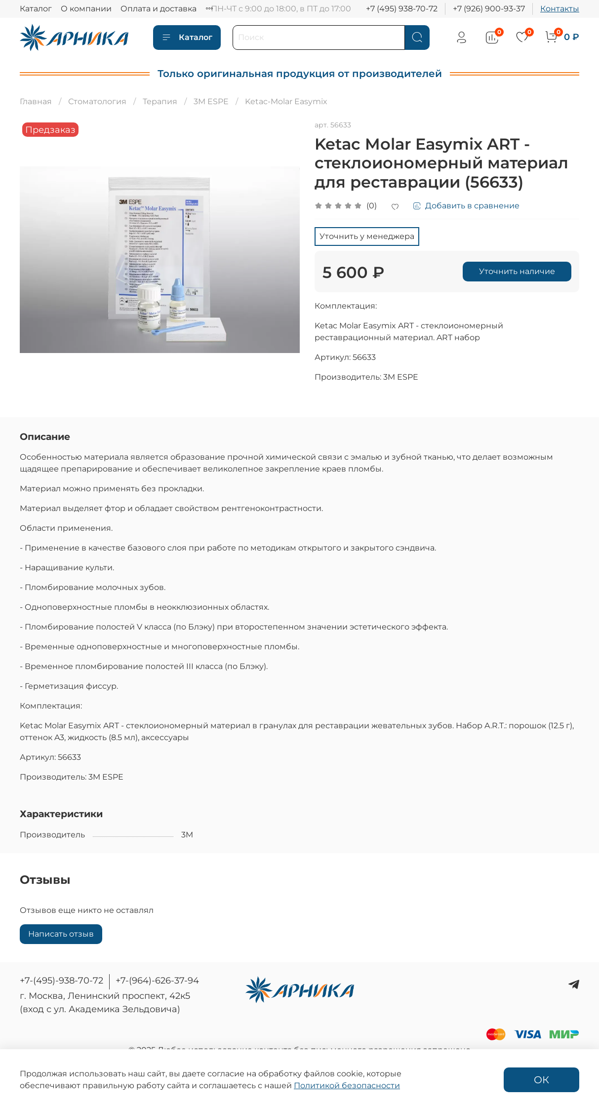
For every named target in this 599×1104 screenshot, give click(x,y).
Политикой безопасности (347, 1085)
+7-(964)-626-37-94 (157, 980)
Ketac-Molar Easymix (286, 101)
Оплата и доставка (158, 8)
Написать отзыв (61, 934)
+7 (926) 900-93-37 (489, 8)
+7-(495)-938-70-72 (61, 980)
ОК (541, 1080)
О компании (86, 8)
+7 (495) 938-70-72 (402, 8)
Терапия (160, 101)
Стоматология (97, 101)
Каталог (36, 8)
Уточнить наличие (517, 271)
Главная (36, 101)
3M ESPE (211, 101)
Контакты (559, 8)
